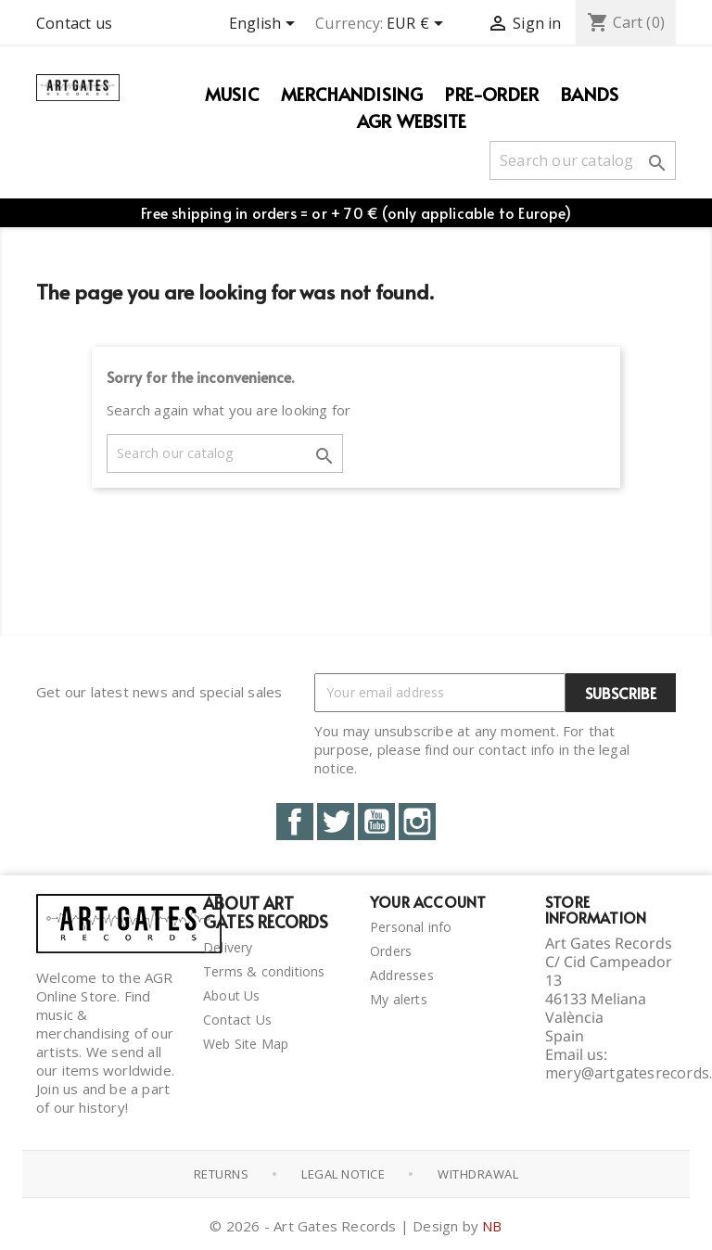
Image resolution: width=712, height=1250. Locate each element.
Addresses (402, 975)
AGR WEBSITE (411, 120)
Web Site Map (245, 1043)
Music (232, 94)
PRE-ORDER (492, 94)
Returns (221, 1174)
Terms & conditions (264, 971)
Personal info (411, 927)
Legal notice (343, 1174)
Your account (428, 901)
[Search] (583, 160)
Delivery (228, 947)
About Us (232, 995)
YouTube (376, 821)
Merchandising (352, 94)
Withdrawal (478, 1174)
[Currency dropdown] (418, 25)
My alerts (398, 999)
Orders (391, 951)
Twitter (335, 821)
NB (492, 1226)
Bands (589, 94)
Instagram (417, 821)
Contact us (74, 23)
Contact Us (237, 1019)
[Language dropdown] (265, 25)
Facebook (294, 821)
